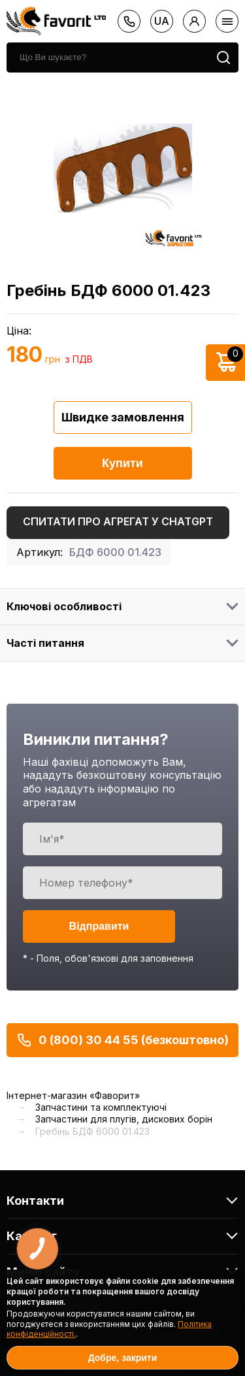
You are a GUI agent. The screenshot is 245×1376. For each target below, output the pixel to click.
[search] (107, 57)
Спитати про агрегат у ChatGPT (118, 521)
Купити (122, 463)
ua (161, 20)
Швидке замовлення (122, 417)
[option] (122, 168)
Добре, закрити (122, 1357)
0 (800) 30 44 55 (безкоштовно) (122, 1040)
